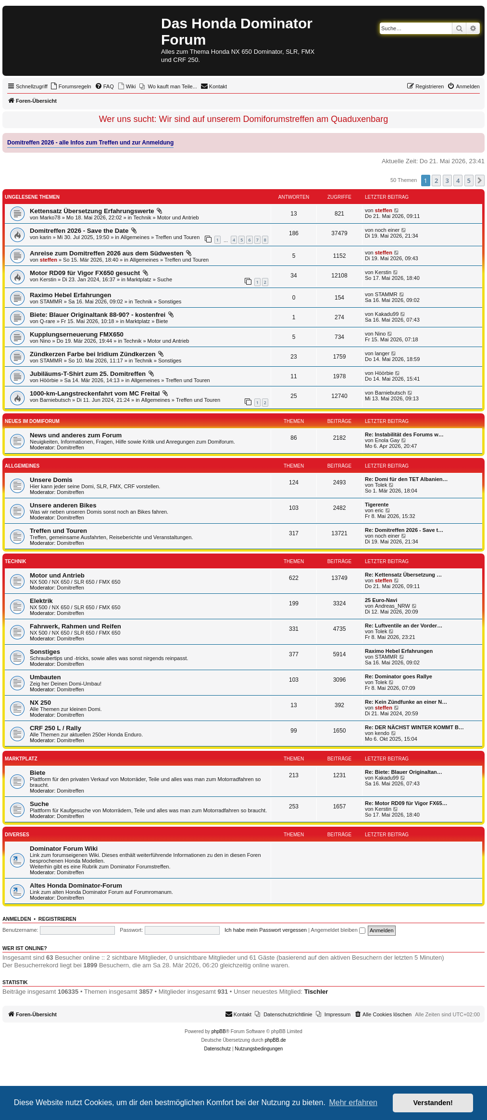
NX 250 (40, 702)
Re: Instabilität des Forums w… (404, 434)
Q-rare (47, 321)
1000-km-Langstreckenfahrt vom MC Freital (95, 393)
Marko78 (50, 217)
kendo (382, 733)
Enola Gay (387, 440)
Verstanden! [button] (433, 1103)
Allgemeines (135, 237)
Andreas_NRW (392, 606)
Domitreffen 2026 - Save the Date (79, 230)
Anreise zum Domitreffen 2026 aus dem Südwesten (107, 253)
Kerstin (48, 279)
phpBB (219, 1031)
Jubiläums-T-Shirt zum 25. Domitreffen (88, 373)
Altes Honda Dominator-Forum (76, 885)
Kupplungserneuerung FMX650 (77, 334)
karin (45, 237)
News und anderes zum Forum (76, 435)
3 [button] (447, 180)
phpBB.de (275, 1040)
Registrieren (57, 919)
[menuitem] (70, 86)
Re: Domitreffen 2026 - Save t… (404, 530)
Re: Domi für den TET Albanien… (406, 479)
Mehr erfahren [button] (353, 1102)
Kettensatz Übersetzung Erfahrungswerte (92, 211)
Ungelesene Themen (32, 197)
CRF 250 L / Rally (55, 728)
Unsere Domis (51, 479)
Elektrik (41, 600)
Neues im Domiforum (32, 421)
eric (379, 510)
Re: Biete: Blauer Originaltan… (403, 772)
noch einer (387, 230)
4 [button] (458, 180)
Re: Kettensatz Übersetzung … (403, 575)
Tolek (381, 485)
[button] (480, 180)
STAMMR (51, 301)
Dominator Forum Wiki (64, 848)
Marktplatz (139, 279)
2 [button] (436, 180)
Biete (162, 321)
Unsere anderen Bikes (63, 505)
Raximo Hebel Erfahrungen (70, 295)
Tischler (316, 991)
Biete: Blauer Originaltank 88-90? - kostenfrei (97, 314)
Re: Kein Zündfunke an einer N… (406, 702)
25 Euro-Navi (381, 600)
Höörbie (49, 380)
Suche (164, 279)
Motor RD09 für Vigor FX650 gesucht (85, 273)
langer (382, 353)
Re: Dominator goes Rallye (398, 676)
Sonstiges (169, 301)
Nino (45, 341)
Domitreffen (70, 447)
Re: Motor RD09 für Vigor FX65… (406, 803)
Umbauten (45, 677)
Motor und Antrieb (178, 217)
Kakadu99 (387, 314)
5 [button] (469, 180)
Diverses (17, 834)
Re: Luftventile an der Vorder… (403, 625)
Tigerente (376, 504)
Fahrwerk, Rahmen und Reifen (75, 626)
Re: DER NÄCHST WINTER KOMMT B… (414, 727)
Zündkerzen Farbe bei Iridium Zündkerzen (93, 354)
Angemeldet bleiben (338, 930)
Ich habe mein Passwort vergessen (266, 930)
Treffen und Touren (177, 237)
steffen (383, 210)
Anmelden (16, 919)
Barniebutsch (55, 400)
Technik (142, 217)
